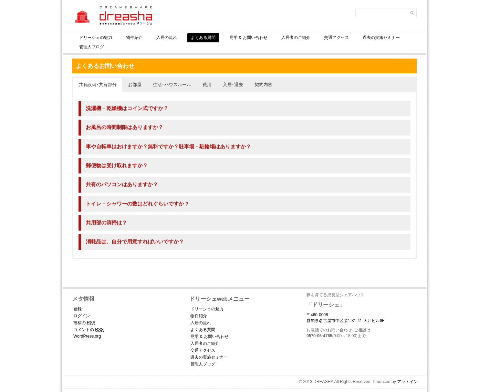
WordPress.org (87, 336)
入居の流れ (166, 37)
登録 (77, 309)
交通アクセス (336, 37)
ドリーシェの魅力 (95, 37)
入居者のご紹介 (295, 37)
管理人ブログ (91, 46)
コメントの (88, 329)
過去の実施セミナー (381, 37)
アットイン (407, 381)
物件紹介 (134, 37)
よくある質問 (203, 37)
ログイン (81, 315)
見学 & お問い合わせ (248, 37)
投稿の (84, 322)
